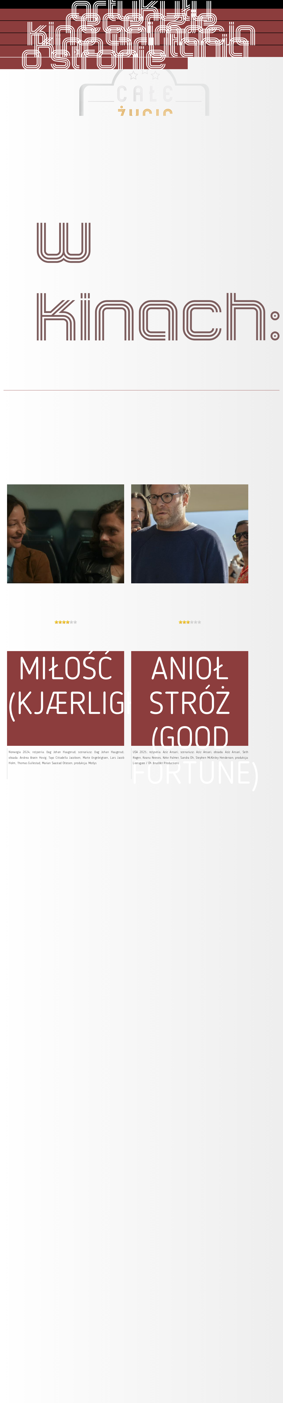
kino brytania (141, 47)
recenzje (141, 23)
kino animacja (141, 35)
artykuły (141, 11)
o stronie (94, 59)
